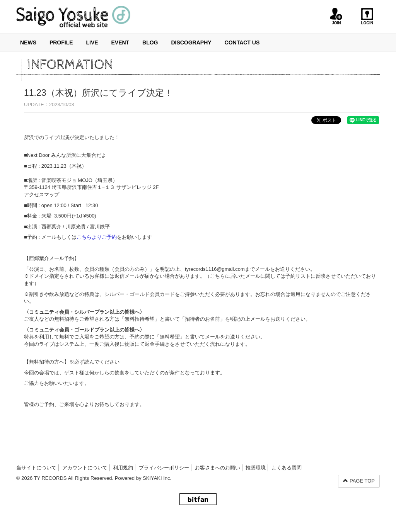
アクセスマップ (41, 194)
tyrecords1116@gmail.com (215, 269)
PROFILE (61, 42)
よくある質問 (286, 468)
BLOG (150, 42)
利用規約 (123, 468)
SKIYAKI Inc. (157, 478)
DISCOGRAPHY (191, 42)
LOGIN (367, 16)
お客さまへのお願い (217, 468)
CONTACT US (242, 42)
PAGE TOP (359, 481)
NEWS (28, 42)
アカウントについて (85, 468)
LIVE (92, 42)
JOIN (336, 16)
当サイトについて (36, 468)
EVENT (120, 42)
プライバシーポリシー (164, 468)
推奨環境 (256, 468)
